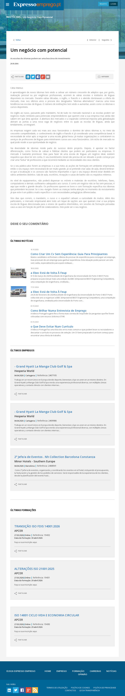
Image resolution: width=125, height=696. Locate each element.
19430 (62, 623)
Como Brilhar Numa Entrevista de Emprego (58, 310)
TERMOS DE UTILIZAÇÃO (57, 687)
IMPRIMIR (105, 76)
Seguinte (107, 40)
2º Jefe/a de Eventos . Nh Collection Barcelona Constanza (54, 457)
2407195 (62, 375)
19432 (62, 534)
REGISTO (103, 4)
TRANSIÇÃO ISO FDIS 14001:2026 (37, 526)
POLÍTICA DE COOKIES (80, 687)
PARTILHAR (20, 394)
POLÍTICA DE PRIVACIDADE (104, 687)
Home (48, 671)
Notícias (111, 671)
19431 (62, 576)
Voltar (17, 40)
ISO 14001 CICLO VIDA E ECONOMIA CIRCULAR (46, 615)
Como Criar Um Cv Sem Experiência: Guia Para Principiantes (69, 254)
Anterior (91, 40)
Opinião (82, 674)
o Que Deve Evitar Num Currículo (52, 326)
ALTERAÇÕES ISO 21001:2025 (34, 569)
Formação (78, 671)
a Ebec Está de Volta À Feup (49, 273)
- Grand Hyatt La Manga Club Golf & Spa (43, 366)
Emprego (61, 671)
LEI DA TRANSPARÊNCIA (90, 690)
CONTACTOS (70, 690)
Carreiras (95, 671)
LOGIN (113, 4)
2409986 (62, 421)
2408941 (62, 466)
